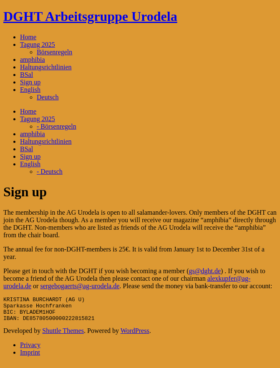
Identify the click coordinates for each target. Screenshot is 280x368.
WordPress (135, 335)
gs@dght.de (205, 270)
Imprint (30, 357)
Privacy (30, 349)
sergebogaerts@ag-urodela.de (79, 285)
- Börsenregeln (56, 126)
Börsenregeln (54, 52)
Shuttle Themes (63, 335)
